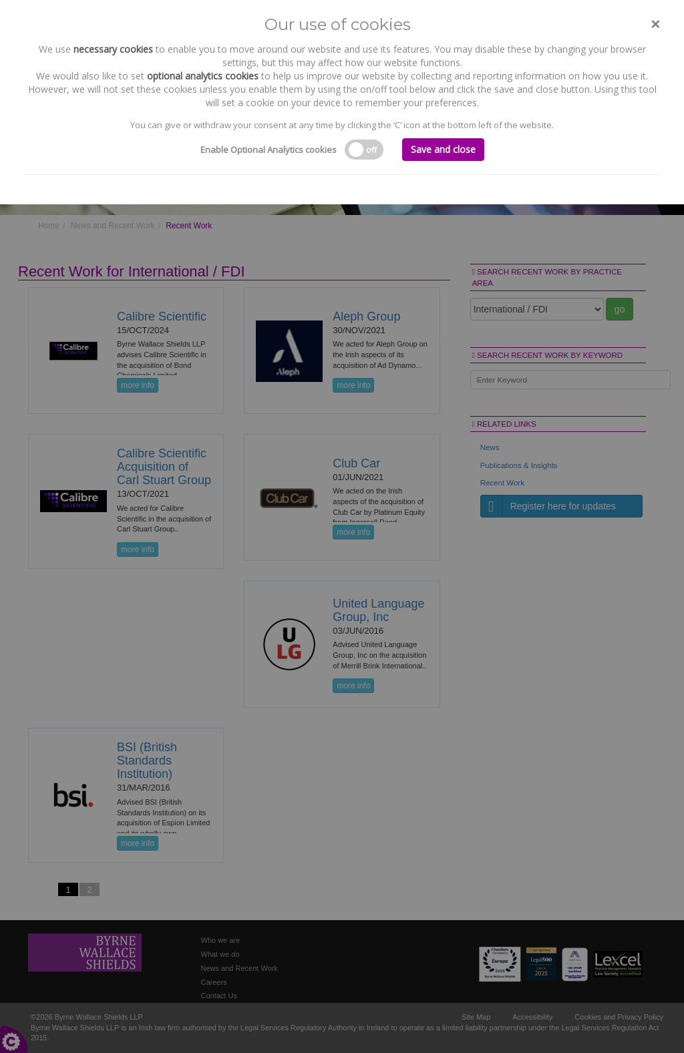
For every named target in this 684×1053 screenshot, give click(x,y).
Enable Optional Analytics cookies (268, 150)
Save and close (443, 149)
